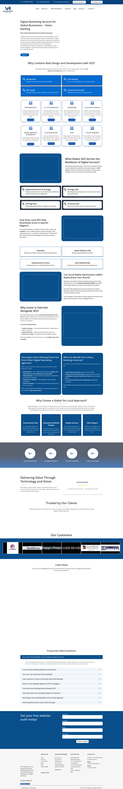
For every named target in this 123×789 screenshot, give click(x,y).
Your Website (82, 736)
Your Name (82, 716)
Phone (82, 729)
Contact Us (91, 9)
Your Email (82, 722)
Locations (81, 9)
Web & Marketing (56, 9)
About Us (44, 9)
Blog (75, 9)
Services (68, 9)
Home (37, 9)
